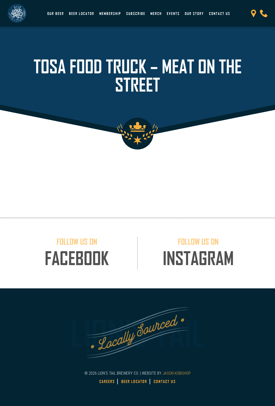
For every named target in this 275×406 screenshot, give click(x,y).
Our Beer (55, 13)
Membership (110, 13)
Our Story (194, 13)
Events (173, 13)
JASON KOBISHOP (177, 373)
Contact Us (219, 13)
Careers (107, 381)
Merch (156, 13)
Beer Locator (81, 13)
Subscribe (135, 13)
